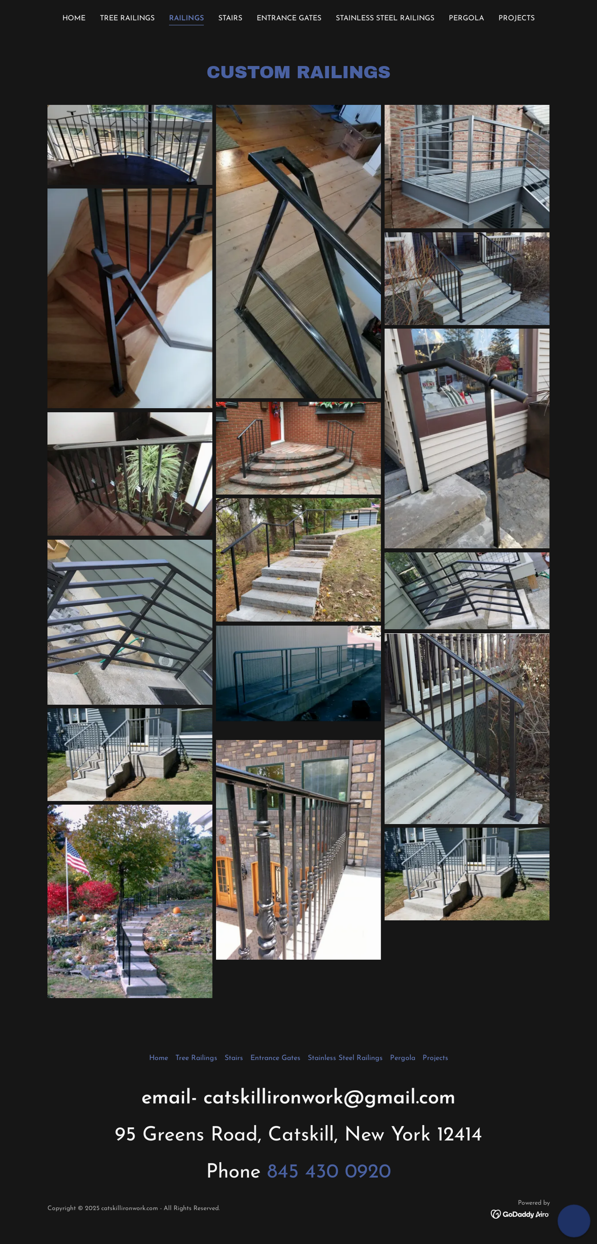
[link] (520, 1213)
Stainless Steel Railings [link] (385, 18)
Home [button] (158, 1058)
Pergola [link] (466, 18)
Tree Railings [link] (127, 18)
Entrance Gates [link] (289, 18)
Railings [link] (186, 18)
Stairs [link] (230, 18)
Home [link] (73, 18)
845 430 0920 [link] (329, 1173)
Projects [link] (516, 18)
